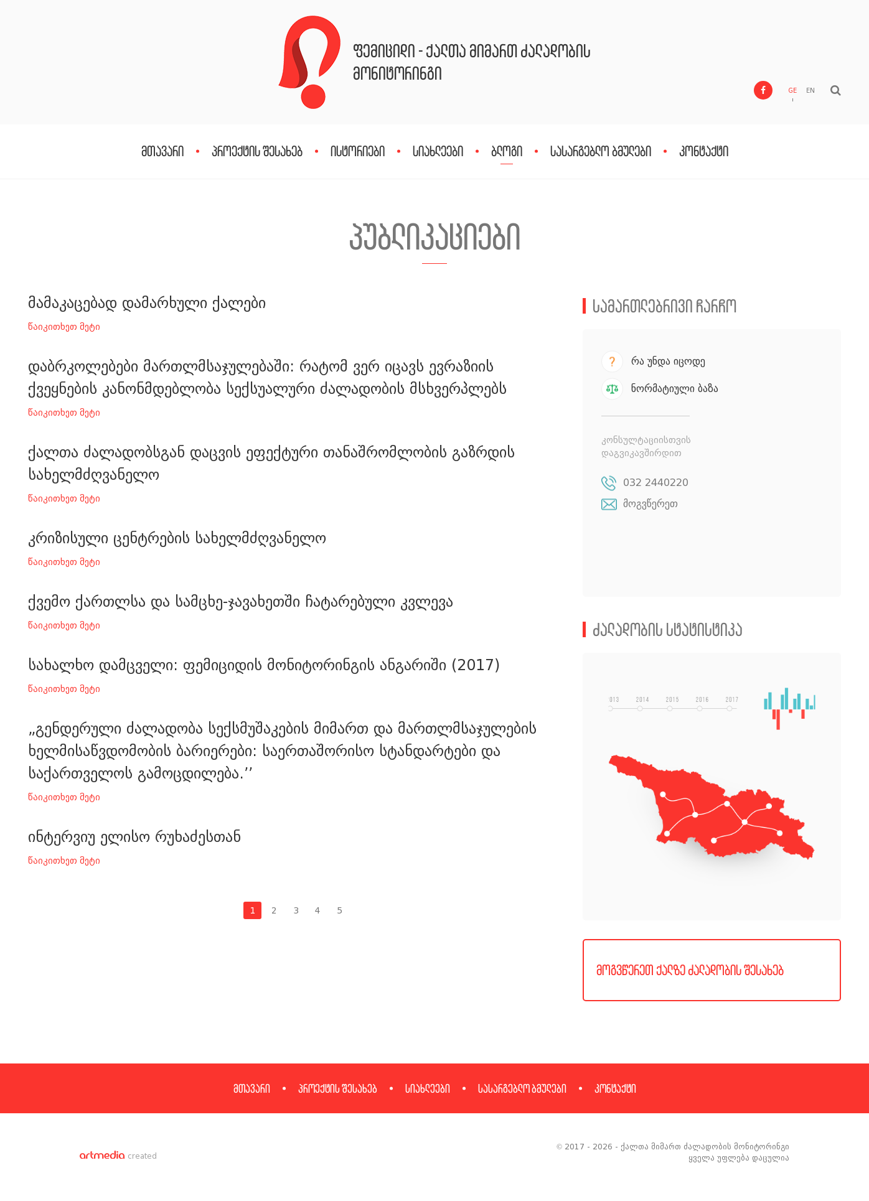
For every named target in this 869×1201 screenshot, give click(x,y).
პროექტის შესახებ (257, 151)
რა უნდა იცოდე (668, 361)
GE (792, 90)
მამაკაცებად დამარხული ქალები (147, 303)
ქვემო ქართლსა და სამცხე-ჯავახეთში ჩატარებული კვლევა (240, 601)
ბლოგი (506, 151)
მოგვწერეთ (650, 504)
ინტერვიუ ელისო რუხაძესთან (134, 837)
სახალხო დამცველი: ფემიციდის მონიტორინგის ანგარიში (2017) (264, 665)
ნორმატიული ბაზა (674, 389)
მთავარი (162, 151)
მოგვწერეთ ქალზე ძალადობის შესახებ (690, 970)
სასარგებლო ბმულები (600, 151)
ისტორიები (358, 151)
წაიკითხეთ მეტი (64, 327)
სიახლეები (438, 151)
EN (810, 90)
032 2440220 (655, 482)
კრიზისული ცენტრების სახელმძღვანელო (177, 538)
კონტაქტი (703, 151)
